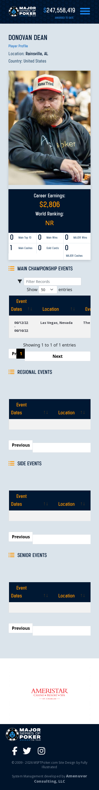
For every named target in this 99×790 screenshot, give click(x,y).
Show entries (49, 290)
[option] (49, 694)
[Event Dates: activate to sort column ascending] (22, 306)
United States (34, 61)
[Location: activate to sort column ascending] (56, 306)
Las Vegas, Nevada (56, 322)
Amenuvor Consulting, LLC (60, 778)
